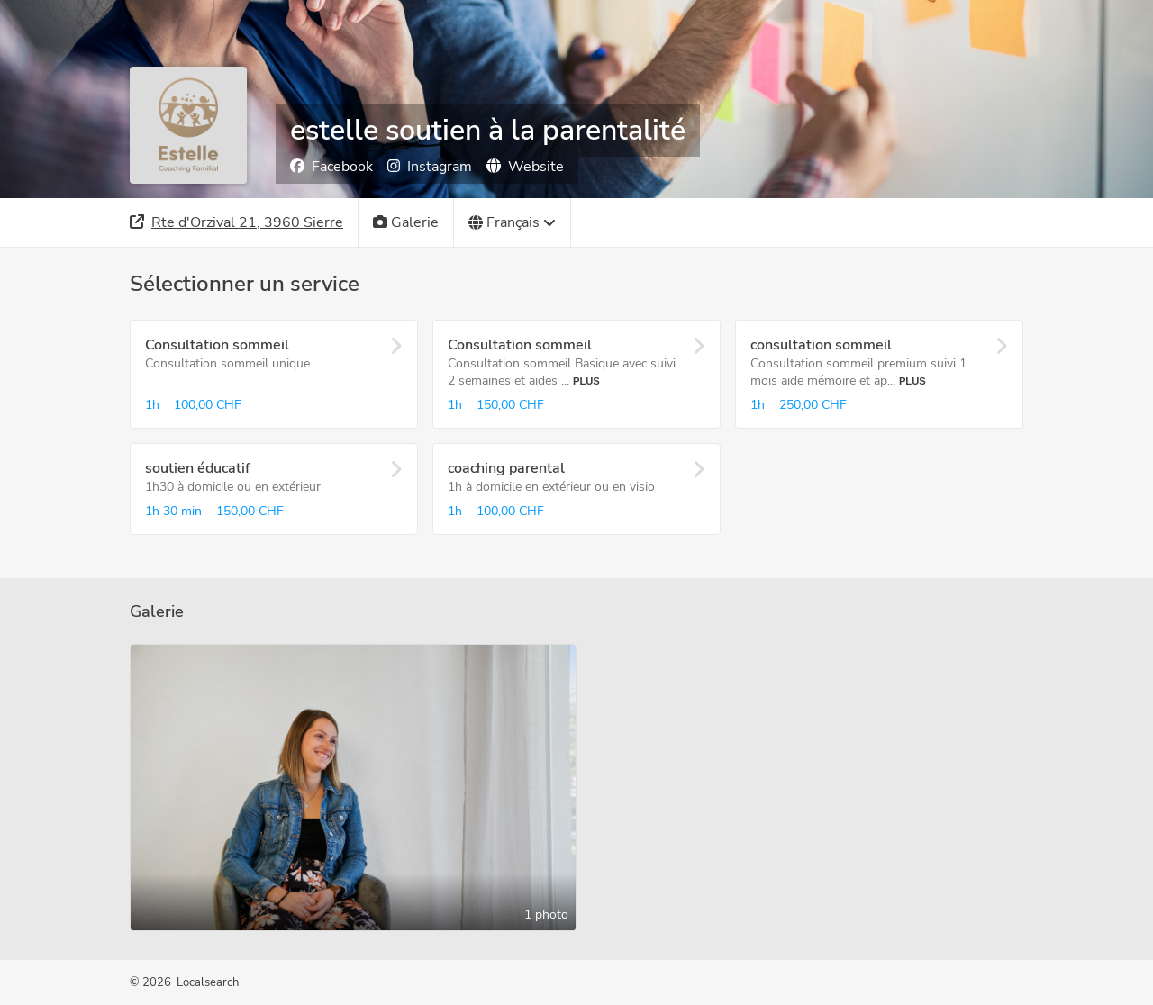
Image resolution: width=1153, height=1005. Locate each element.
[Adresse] (237, 222)
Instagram (429, 167)
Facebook (331, 167)
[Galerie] (406, 222)
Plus (586, 381)
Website (525, 167)
